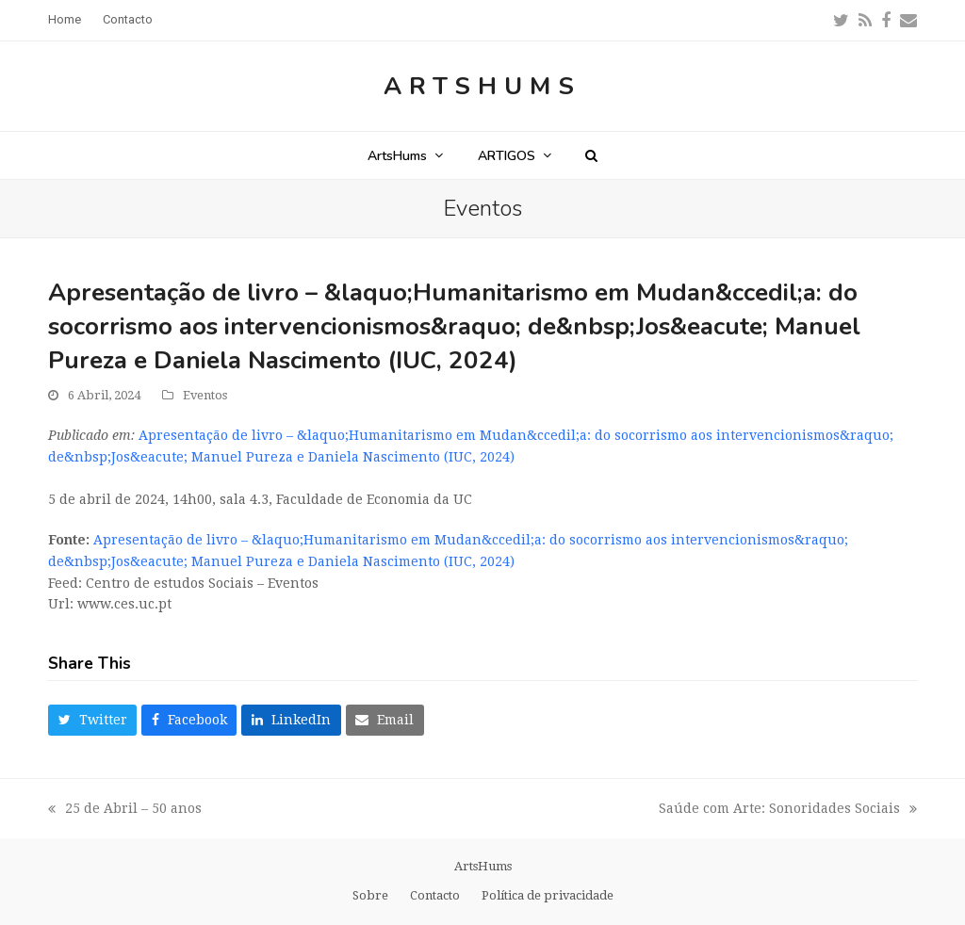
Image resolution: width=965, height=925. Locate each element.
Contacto (435, 895)
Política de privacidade (547, 895)
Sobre (370, 895)
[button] (591, 155)
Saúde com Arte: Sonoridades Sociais (788, 810)
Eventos (205, 395)
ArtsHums (482, 86)
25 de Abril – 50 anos (126, 810)
